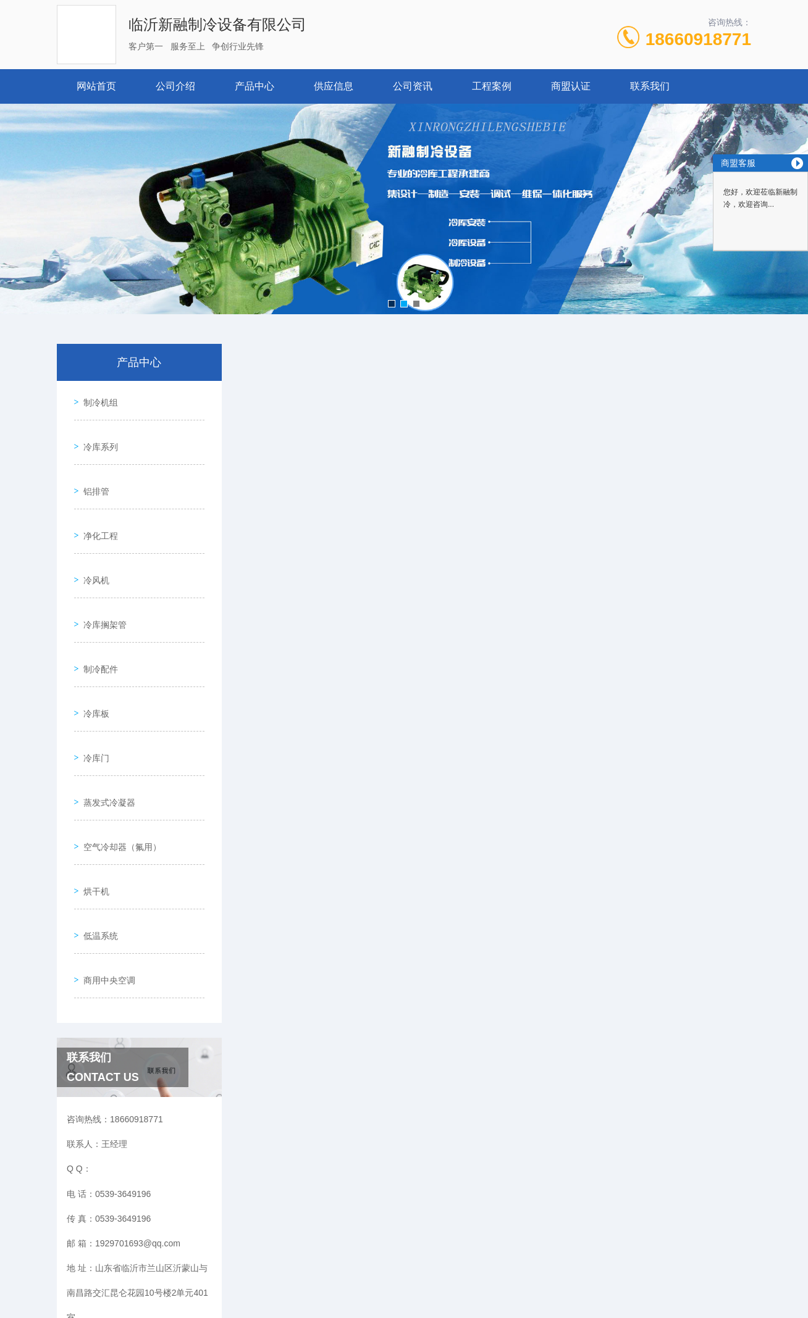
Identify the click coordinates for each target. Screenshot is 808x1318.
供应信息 (333, 86)
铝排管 (92, 468)
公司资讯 (412, 86)
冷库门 (92, 680)
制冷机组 (96, 398)
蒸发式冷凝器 (105, 715)
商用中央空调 (105, 856)
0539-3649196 (267, 1259)
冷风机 (92, 539)
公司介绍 (175, 86)
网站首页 (96, 86)
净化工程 (96, 504)
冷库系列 (96, 433)
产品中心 (254, 86)
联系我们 (650, 86)
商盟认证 (571, 86)
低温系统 (96, 820)
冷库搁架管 (100, 574)
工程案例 (491, 86)
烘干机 (92, 785)
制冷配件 (96, 609)
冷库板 (92, 644)
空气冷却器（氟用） (118, 750)
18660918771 (698, 39)
